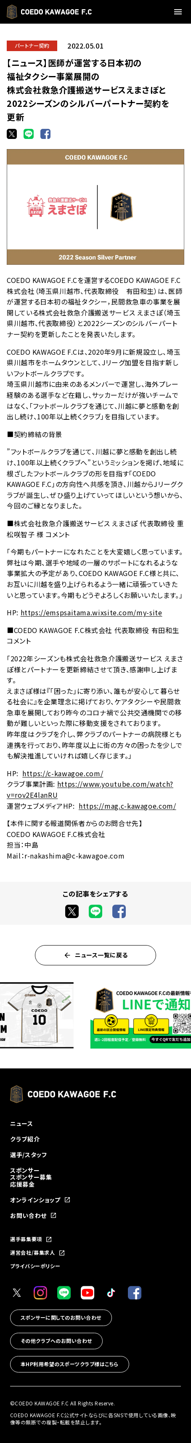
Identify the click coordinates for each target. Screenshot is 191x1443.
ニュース (21, 1123)
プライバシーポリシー (35, 1265)
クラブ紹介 (25, 1139)
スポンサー (25, 1170)
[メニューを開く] (179, 12)
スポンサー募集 (31, 1177)
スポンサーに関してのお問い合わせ (61, 1317)
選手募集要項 (31, 1239)
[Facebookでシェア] (45, 134)
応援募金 (22, 1184)
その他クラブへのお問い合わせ (56, 1340)
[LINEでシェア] (29, 134)
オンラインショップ (40, 1200)
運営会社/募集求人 (37, 1253)
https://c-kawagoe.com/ (62, 773)
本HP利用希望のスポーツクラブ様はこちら (70, 1363)
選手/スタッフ (28, 1154)
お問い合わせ (33, 1215)
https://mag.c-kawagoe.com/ (127, 806)
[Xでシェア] (12, 134)
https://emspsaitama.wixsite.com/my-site (91, 612)
